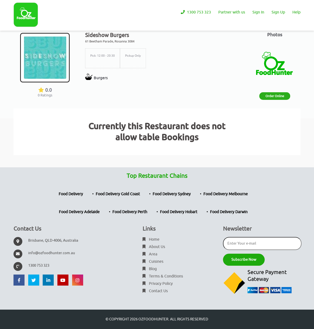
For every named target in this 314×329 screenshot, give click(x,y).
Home (151, 239)
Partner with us (231, 12)
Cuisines (153, 261)
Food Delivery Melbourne (225, 194)
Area (150, 254)
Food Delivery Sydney (172, 194)
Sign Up (278, 12)
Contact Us (155, 291)
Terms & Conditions (163, 276)
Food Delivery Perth (129, 212)
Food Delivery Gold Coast (118, 194)
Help (296, 12)
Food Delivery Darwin (229, 212)
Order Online (274, 96)
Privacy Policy (158, 283)
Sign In (258, 12)
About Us (154, 246)
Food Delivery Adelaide (79, 212)
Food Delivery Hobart (178, 212)
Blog (150, 268)
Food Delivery (71, 194)
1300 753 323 (196, 12)
